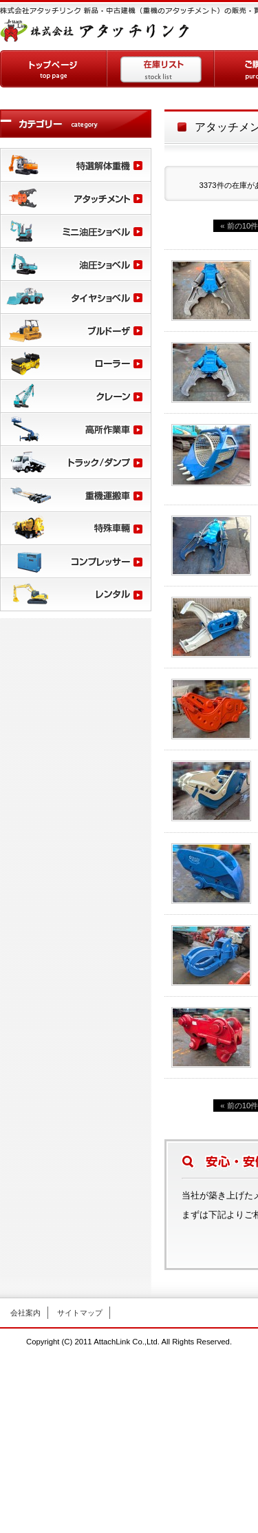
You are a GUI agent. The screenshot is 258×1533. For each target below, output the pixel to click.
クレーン (75, 395)
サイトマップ (80, 1313)
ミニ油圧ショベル (75, 230)
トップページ (53, 68)
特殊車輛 (75, 528)
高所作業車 (75, 428)
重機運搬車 (75, 494)
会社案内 (25, 1313)
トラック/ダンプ (75, 461)
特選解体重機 (75, 164)
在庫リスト (161, 68)
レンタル (75, 594)
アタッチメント (75, 197)
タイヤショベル (75, 296)
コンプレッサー (75, 561)
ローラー (75, 362)
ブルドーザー (75, 329)
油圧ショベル (75, 263)
